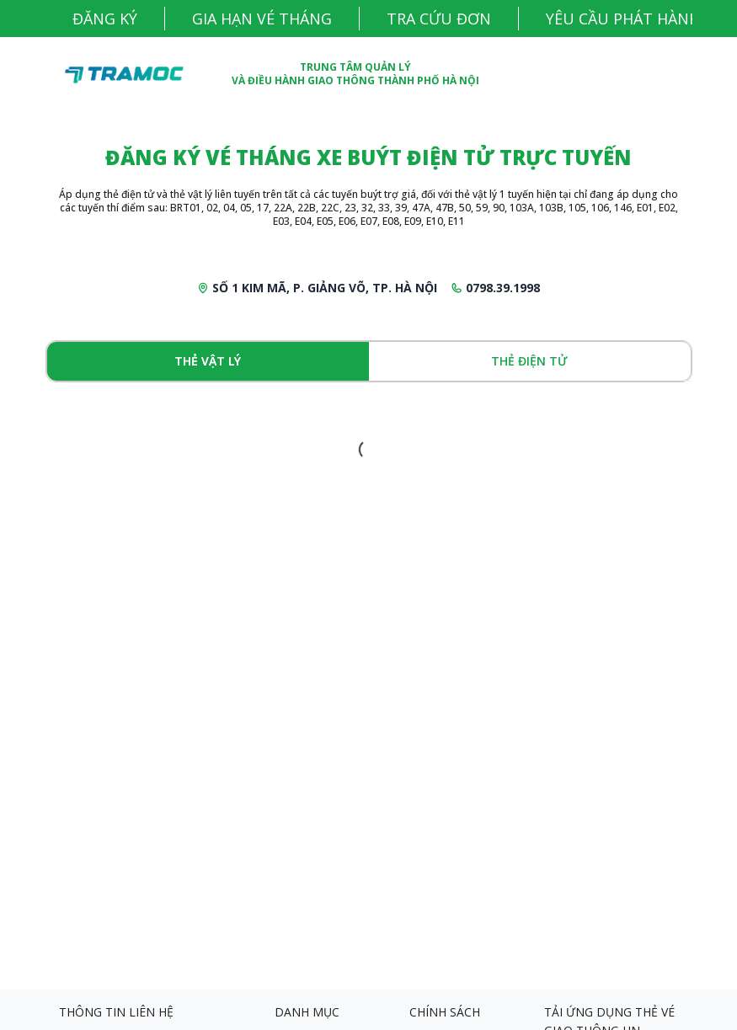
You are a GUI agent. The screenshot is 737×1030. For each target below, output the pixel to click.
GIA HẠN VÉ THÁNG (262, 18)
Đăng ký (104, 18)
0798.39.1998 (503, 288)
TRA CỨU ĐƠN (439, 18)
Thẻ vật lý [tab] (207, 361)
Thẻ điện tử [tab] (529, 361)
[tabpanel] (368, 449)
